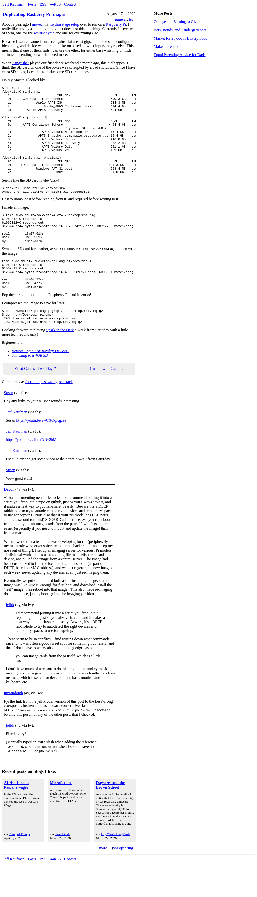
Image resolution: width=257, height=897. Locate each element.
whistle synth (44, 33)
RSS (43, 4)
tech (132, 19)
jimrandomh (13, 727)
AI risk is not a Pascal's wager (16, 818)
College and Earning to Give (176, 22)
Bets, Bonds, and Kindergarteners (180, 30)
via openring (123, 882)
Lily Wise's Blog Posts (115, 868)
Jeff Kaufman (13, 4)
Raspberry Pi (116, 24)
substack (66, 415)
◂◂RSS (55, 4)
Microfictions (61, 816)
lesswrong (49, 415)
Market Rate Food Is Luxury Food (180, 38)
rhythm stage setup (64, 24)
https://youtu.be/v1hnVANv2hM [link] (31, 473)
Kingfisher (20, 63)
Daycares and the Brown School (110, 818)
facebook (32, 415)
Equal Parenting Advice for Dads (180, 55)
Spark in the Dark (60, 364)
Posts (32, 4)
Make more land (166, 46)
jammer (121, 19)
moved (37, 24)
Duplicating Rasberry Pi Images (34, 14)
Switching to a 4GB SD (30, 389)
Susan (8, 426)
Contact (70, 4)
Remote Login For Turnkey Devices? (40, 385)
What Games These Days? (31, 402)
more (103, 882)
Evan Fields (62, 868)
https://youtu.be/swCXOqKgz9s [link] (41, 454)
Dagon (9, 523)
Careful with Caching (110, 402)
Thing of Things (19, 868)
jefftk (10, 638)
